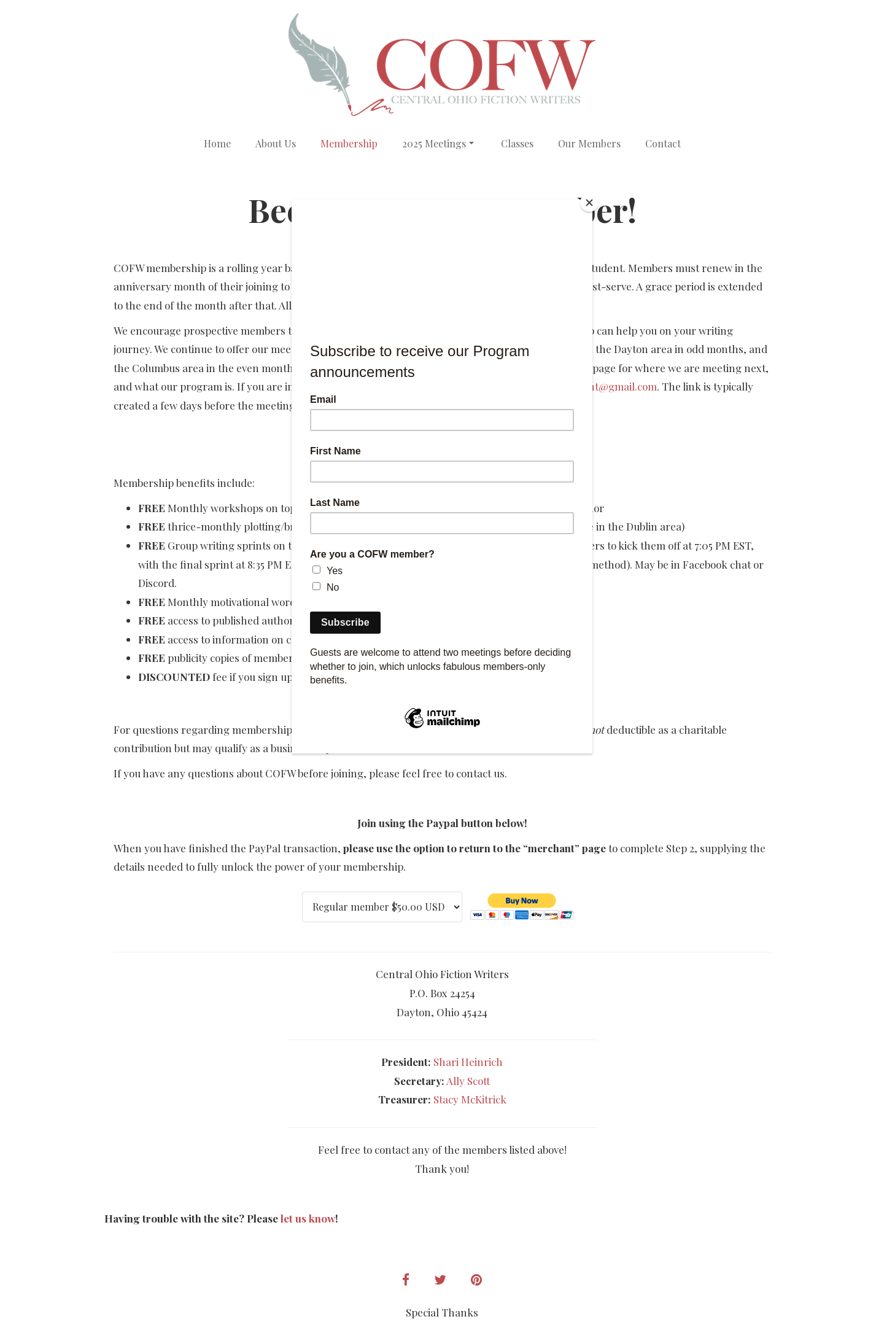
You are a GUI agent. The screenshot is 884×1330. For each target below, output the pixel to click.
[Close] (589, 202)
